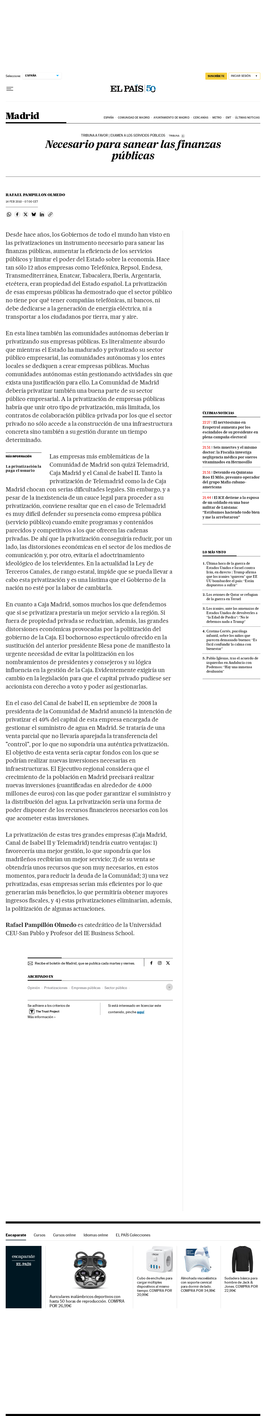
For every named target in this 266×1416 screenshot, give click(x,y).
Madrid (22, 116)
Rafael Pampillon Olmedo (35, 194)
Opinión (34, 988)
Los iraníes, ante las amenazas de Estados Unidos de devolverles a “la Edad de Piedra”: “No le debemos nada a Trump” (232, 615)
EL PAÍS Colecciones (133, 1235)
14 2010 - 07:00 (22, 201)
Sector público (115, 988)
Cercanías (200, 117)
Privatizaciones (55, 988)
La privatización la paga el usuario (23, 469)
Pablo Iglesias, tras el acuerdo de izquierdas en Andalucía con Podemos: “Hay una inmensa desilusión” (232, 664)
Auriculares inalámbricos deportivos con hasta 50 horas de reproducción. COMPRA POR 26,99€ (87, 1301)
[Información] (183, 136)
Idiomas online (96, 1235)
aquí (140, 1012)
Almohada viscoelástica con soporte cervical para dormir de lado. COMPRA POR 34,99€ (198, 1284)
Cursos (39, 1235)
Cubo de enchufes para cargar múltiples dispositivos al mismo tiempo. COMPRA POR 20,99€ (154, 1286)
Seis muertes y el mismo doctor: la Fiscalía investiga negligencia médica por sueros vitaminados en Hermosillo (230, 454)
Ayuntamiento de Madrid (171, 117)
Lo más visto (214, 552)
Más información (42, 1017)
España (109, 117)
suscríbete (216, 76)
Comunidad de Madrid (134, 117)
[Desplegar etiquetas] (169, 987)
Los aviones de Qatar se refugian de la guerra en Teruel (232, 596)
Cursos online (64, 1235)
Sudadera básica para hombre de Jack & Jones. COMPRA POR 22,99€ (241, 1284)
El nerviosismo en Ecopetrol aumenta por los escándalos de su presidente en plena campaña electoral (230, 429)
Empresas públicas (85, 988)
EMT (228, 117)
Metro (217, 117)
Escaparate (16, 1235)
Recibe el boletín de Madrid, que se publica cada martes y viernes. (85, 963)
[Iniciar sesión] (244, 76)
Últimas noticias (247, 117)
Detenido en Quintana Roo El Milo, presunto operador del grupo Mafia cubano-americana (231, 479)
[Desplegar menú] (10, 89)
